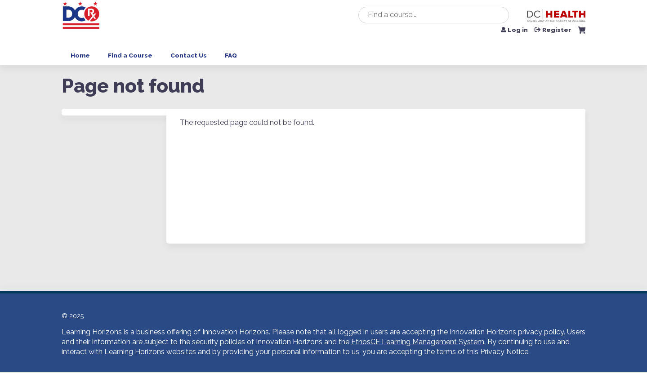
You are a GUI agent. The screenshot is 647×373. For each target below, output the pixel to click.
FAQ (231, 55)
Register (556, 30)
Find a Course (130, 55)
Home (80, 55)
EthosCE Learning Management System (417, 341)
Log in (518, 30)
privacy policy (541, 332)
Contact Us (188, 55)
